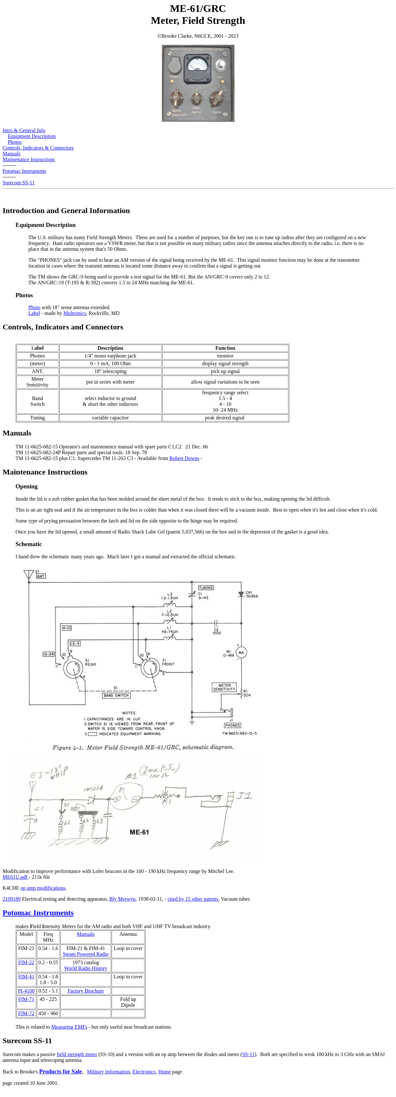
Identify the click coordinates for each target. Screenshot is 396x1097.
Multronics (74, 313)
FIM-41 (26, 976)
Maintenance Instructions (29, 159)
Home (164, 1071)
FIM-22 (26, 962)
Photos (15, 142)
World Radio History (85, 968)
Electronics (144, 1071)
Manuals (11, 153)
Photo (34, 307)
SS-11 (248, 1054)
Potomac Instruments (24, 171)
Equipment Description (32, 136)
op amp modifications (43, 888)
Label (34, 313)
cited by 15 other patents (193, 899)
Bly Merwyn (122, 899)
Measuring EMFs (69, 1027)
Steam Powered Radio (86, 954)
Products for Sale (60, 1071)
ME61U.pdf (16, 877)
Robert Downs (184, 458)
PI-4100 (26, 991)
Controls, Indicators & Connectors (38, 148)
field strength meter (77, 1054)
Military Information (108, 1071)
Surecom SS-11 (19, 182)
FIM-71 (26, 999)
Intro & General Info (24, 130)
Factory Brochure (86, 991)
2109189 (12, 899)
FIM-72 (26, 1013)
